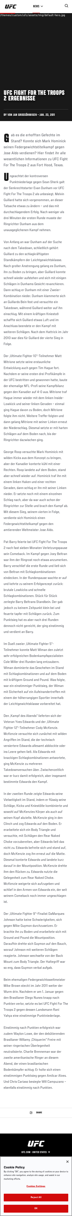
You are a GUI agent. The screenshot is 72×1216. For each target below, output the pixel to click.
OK (35, 1208)
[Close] (67, 1162)
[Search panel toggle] (66, 6)
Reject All (36, 1197)
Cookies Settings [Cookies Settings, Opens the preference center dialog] (36, 1186)
